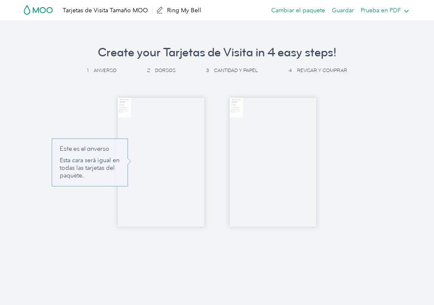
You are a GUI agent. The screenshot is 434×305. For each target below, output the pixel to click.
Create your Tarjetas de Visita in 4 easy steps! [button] (217, 52)
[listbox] (383, 10)
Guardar (343, 10)
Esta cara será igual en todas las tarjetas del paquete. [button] (90, 167)
